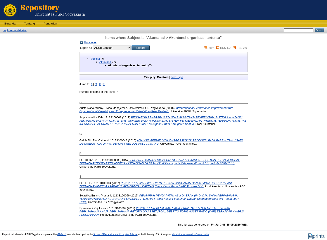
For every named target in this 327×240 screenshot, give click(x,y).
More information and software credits (190, 234)
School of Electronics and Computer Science (115, 234)
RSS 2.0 (242, 47)
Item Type (177, 77)
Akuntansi (105, 62)
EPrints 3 (62, 234)
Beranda (10, 23)
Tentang (29, 23)
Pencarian (50, 23)
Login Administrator (15, 30)
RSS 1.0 (225, 47)
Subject (95, 58)
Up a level (90, 42)
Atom (211, 47)
